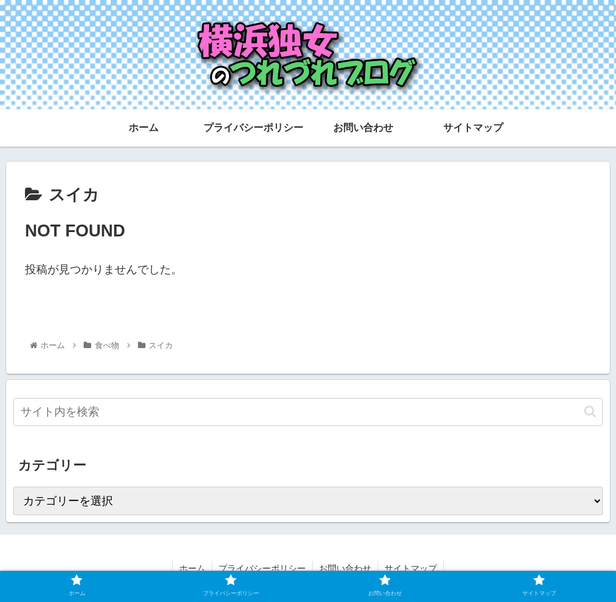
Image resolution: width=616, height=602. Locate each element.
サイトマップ (410, 568)
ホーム (192, 568)
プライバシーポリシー (262, 568)
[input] (308, 412)
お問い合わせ (345, 568)
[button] (590, 411)
